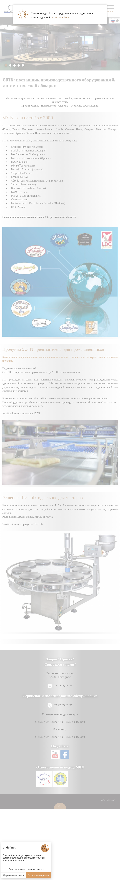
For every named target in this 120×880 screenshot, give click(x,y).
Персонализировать (13, 875)
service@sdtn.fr (60, 17)
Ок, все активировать (38, 875)
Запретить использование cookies (26, 869)
